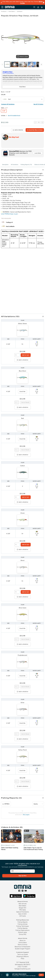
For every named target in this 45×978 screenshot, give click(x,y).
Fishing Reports (23, 922)
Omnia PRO (22, 934)
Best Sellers (22, 906)
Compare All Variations (7, 104)
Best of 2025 (22, 914)
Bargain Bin (22, 908)
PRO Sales (22, 910)
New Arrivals (23, 904)
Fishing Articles (22, 924)
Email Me (22, 391)
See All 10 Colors (38, 104)
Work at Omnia (22, 944)
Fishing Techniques (22, 926)
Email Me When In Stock (34, 130)
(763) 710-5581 (22, 967)
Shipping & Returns (23, 956)
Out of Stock (25, 402)
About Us (22, 940)
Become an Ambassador (22, 947)
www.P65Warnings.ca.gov (9, 214)
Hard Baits (11, 11)
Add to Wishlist (18, 130)
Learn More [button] (37, 153)
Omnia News (22, 942)
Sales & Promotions (22, 912)
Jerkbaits (19, 11)
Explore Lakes (22, 932)
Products (3, 11)
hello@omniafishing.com (22, 969)
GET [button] (41, 975)
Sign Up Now (22, 875)
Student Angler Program (22, 949)
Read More (22, 86)
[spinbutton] (17, 355)
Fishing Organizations (22, 930)
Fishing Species (23, 928)
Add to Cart (25, 355)
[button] (22, 169)
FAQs (22, 958)
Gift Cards (22, 916)
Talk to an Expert (22, 954)
